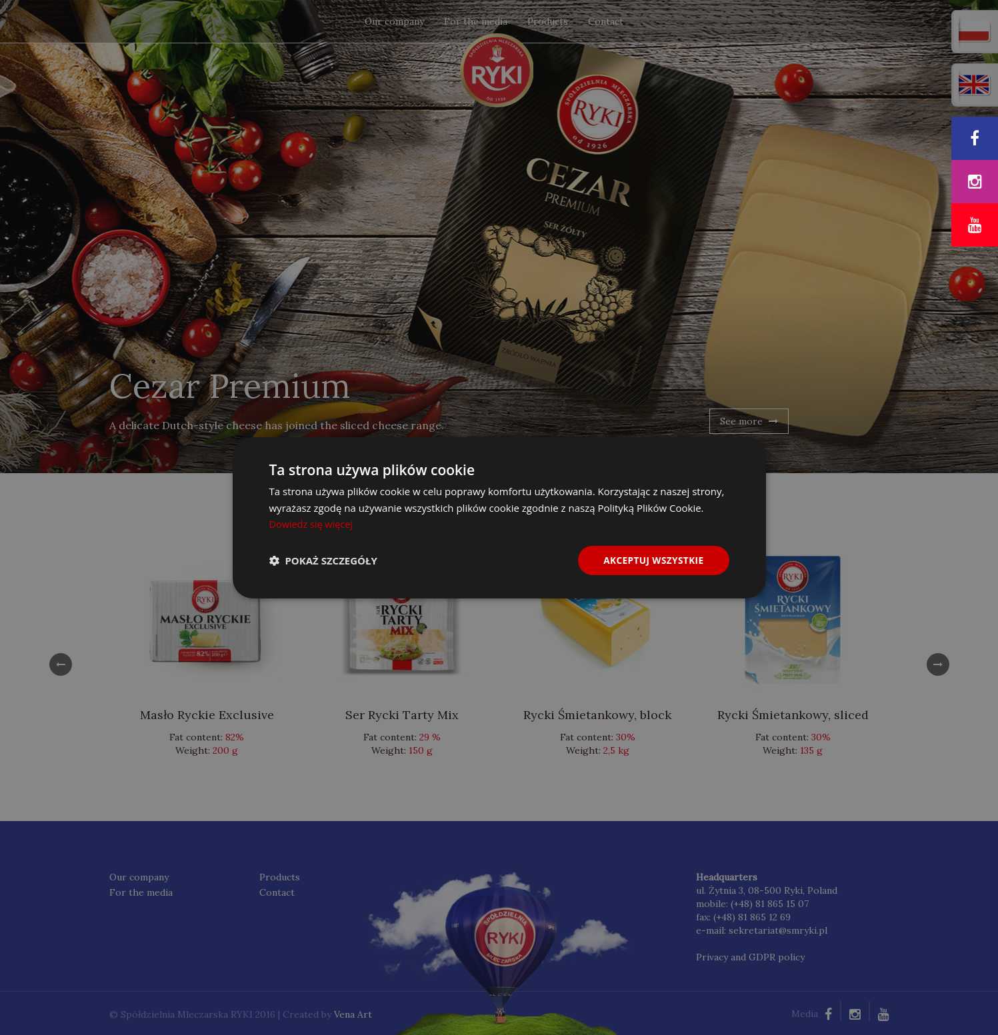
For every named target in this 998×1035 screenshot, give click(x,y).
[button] (323, 560)
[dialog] (499, 517)
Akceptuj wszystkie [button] (652, 559)
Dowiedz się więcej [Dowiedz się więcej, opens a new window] (312, 523)
